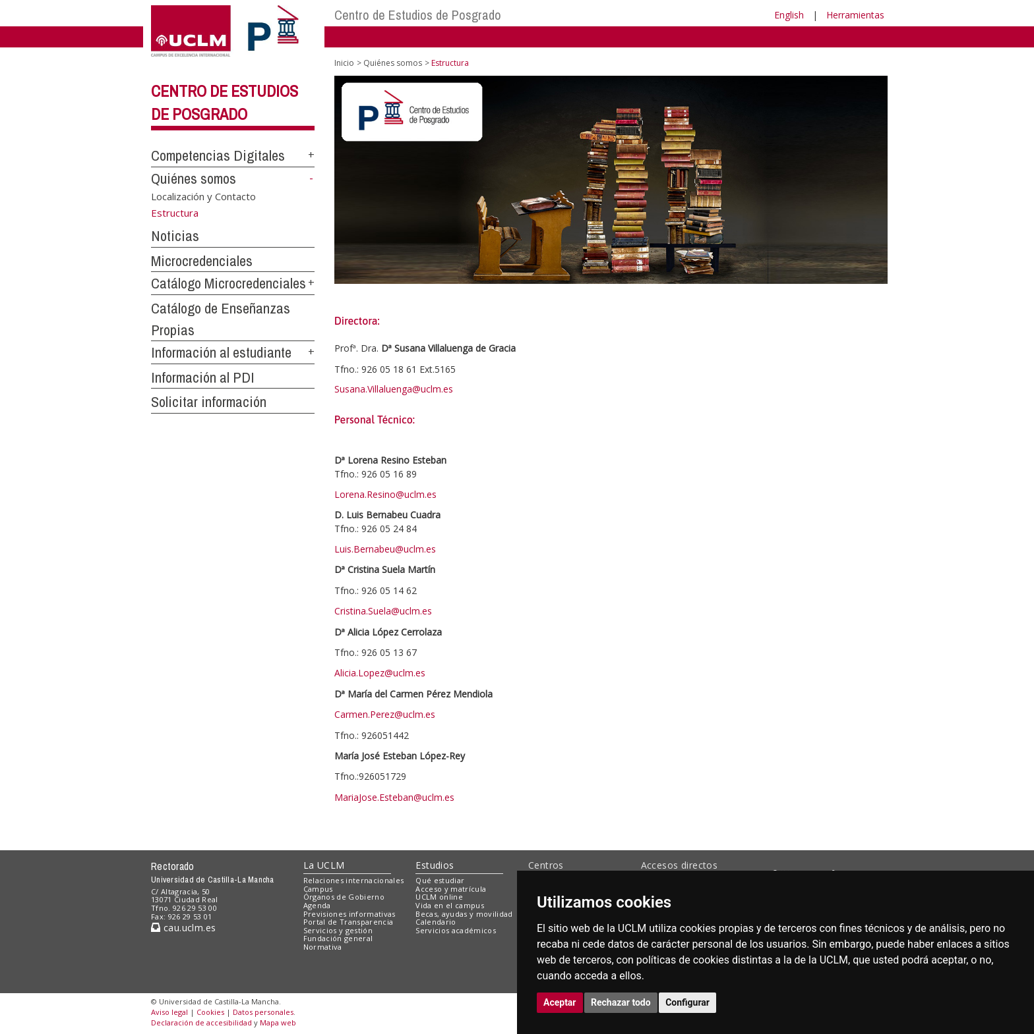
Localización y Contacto (203, 195)
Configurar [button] (687, 1002)
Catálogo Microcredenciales (228, 283)
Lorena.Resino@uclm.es (385, 494)
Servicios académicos (455, 930)
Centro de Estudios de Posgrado (417, 15)
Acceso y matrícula (450, 889)
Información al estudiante (221, 352)
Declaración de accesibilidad (201, 1022)
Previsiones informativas (349, 914)
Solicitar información (208, 402)
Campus (318, 889)
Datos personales (263, 1012)
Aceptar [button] (559, 1002)
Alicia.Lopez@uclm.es (379, 673)
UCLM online (439, 897)
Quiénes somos (193, 178)
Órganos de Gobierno (343, 897)
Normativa (322, 947)
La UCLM (324, 865)
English (789, 15)
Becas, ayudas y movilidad (463, 914)
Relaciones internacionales (353, 880)
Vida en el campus (449, 905)
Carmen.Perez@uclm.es (384, 714)
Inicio (344, 62)
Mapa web (278, 1022)
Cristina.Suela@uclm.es (383, 611)
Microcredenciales (202, 261)
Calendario (435, 922)
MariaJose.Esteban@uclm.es (394, 797)
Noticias (175, 236)
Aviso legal (169, 1012)
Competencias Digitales (218, 155)
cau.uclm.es (183, 927)
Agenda (317, 905)
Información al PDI (203, 377)
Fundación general (338, 938)
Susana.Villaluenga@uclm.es (393, 389)
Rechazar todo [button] (621, 1002)
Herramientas (855, 15)
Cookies (210, 1012)
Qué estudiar (439, 880)
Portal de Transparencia (348, 922)
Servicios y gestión (338, 930)
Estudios (434, 865)
